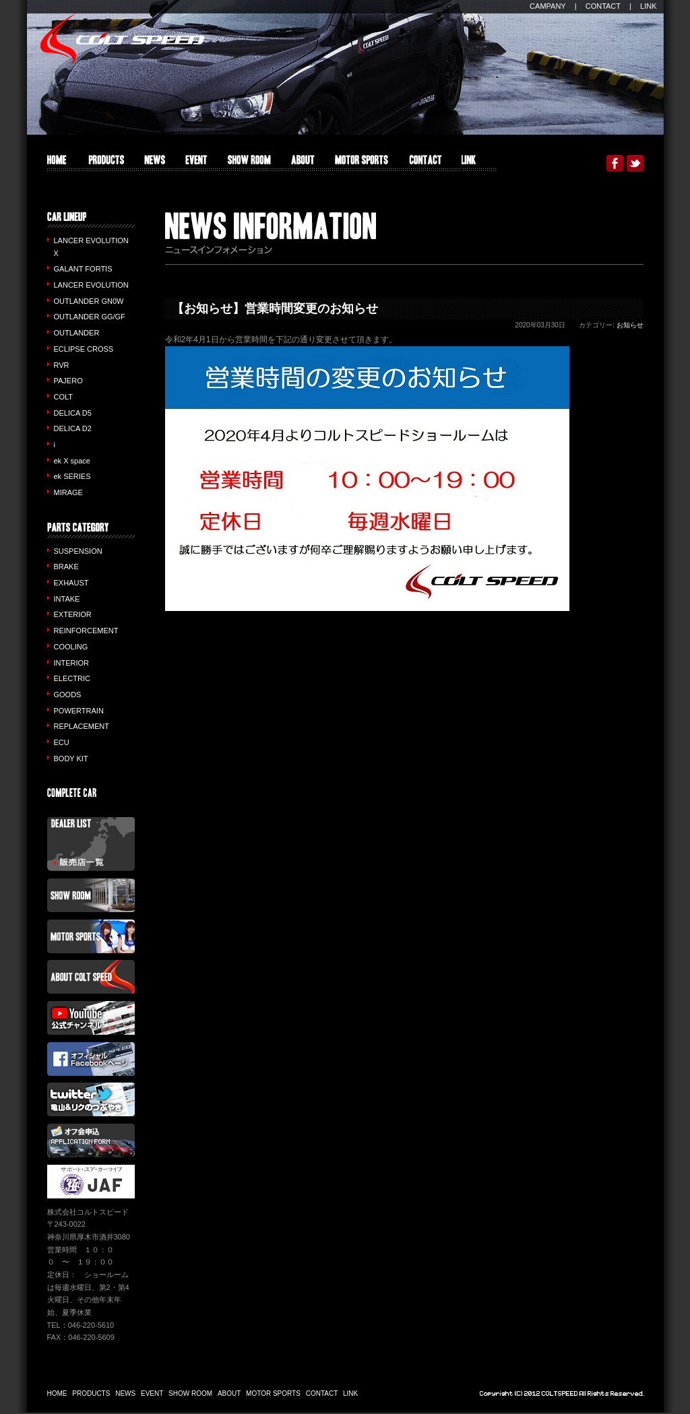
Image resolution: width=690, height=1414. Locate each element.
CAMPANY (548, 6)
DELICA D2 (73, 428)
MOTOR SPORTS (361, 163)
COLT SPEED (122, 39)
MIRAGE (68, 492)
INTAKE (67, 599)
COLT (63, 397)
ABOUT (303, 163)
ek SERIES (72, 476)
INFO (154, 163)
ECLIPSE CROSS (84, 349)
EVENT (196, 163)
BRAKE (66, 567)
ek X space (72, 461)
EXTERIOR (73, 614)
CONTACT (603, 6)
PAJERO (68, 381)
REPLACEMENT (82, 726)
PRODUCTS (105, 163)
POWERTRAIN (79, 711)
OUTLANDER (77, 333)
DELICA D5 (73, 413)
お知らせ (630, 325)
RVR (61, 365)
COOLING (71, 647)
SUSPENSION (78, 551)
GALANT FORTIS (83, 269)
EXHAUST (71, 583)
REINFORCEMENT (86, 630)
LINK (648, 6)
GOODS (68, 694)
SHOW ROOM (249, 163)
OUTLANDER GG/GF (89, 317)
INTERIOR (72, 663)
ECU (61, 742)
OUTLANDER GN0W (89, 301)
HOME (57, 163)
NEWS (125, 1393)
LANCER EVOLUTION (91, 285)
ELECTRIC (72, 678)
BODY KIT (71, 758)
